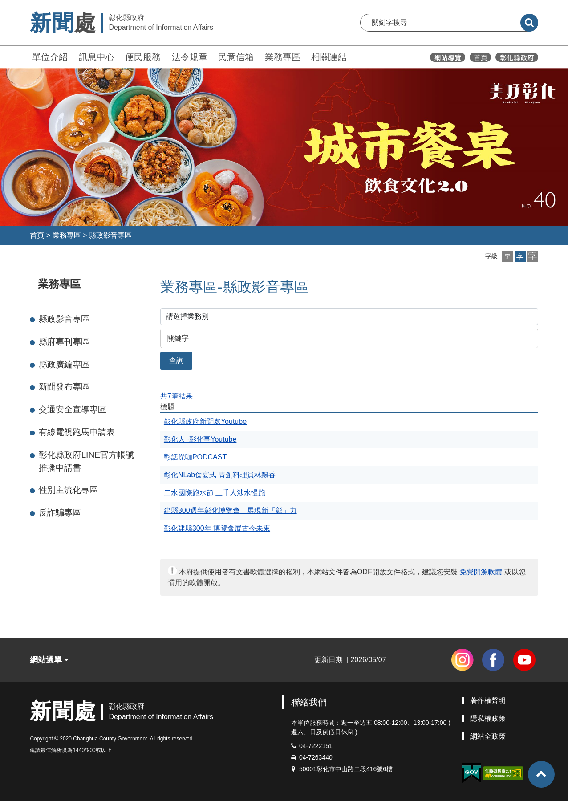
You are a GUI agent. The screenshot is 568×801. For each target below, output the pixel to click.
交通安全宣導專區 (72, 409)
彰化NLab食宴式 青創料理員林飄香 (220, 475)
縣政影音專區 (110, 235)
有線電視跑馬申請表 (77, 432)
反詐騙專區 (60, 512)
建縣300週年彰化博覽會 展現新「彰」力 (230, 510)
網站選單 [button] (49, 659)
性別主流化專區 (68, 490)
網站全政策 (488, 736)
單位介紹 (50, 57)
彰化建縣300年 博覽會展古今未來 (217, 528)
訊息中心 (96, 57)
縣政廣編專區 (64, 364)
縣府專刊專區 (64, 341)
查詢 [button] (176, 360)
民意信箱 (236, 57)
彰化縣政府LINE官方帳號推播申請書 (86, 461)
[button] (507, 256)
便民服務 (143, 57)
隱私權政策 (488, 718)
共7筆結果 (176, 396)
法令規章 (189, 57)
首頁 (37, 235)
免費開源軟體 (480, 572)
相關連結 (329, 57)
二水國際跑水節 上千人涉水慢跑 (214, 492)
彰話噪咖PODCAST (195, 457)
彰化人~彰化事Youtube (200, 439)
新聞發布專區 (64, 386)
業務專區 (282, 57)
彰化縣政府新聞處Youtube (205, 421)
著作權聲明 (488, 700)
